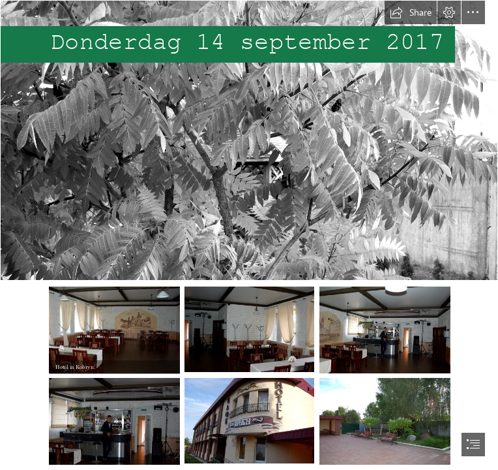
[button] (411, 12)
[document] (249, 235)
